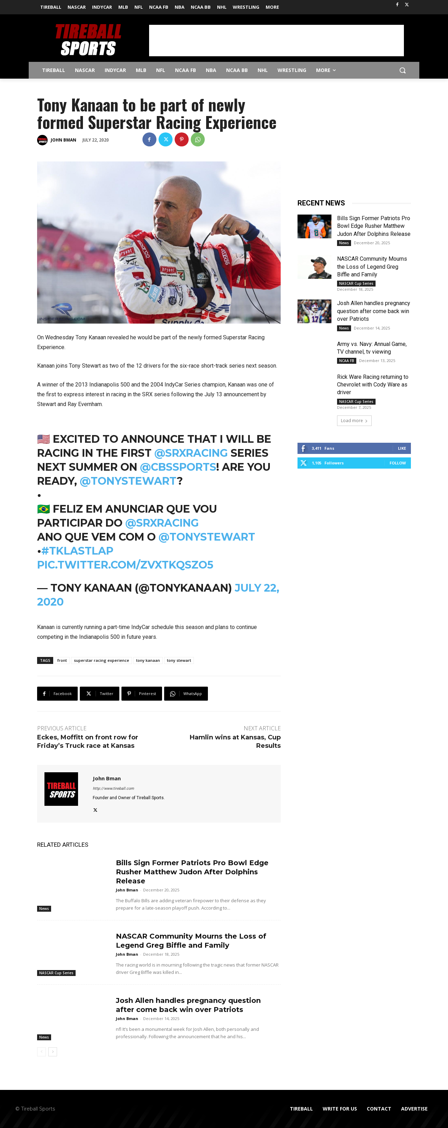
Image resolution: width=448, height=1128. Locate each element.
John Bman (63, 140)
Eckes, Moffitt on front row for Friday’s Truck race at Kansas (87, 741)
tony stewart (179, 660)
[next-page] (52, 1051)
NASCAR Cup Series (56, 972)
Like (402, 448)
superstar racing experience (101, 660)
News (44, 908)
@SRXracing (191, 453)
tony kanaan (148, 660)
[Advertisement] (276, 40)
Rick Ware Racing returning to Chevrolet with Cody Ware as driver (372, 385)
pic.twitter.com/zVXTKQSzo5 (125, 564)
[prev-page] (41, 1051)
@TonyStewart (128, 481)
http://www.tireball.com (113, 788)
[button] (402, 70)
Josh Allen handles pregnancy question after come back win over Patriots (373, 311)
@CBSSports (178, 467)
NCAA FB (346, 360)
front (62, 660)
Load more (354, 421)
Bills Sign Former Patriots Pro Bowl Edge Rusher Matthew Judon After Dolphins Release (192, 872)
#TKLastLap (77, 550)
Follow (398, 462)
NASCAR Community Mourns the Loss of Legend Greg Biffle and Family (372, 266)
